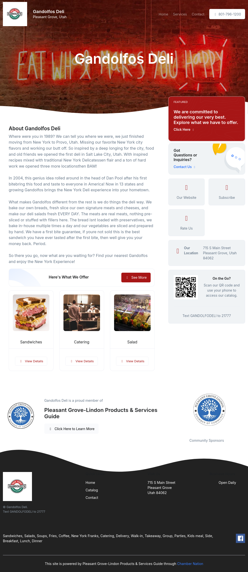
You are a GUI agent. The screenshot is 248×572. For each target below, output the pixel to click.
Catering (81, 342)
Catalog (91, 490)
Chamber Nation (190, 564)
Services (180, 14)
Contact (198, 14)
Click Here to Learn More (71, 429)
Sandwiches (31, 342)
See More (136, 277)
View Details (31, 361)
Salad (132, 342)
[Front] (16, 14)
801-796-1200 (227, 14)
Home (163, 14)
